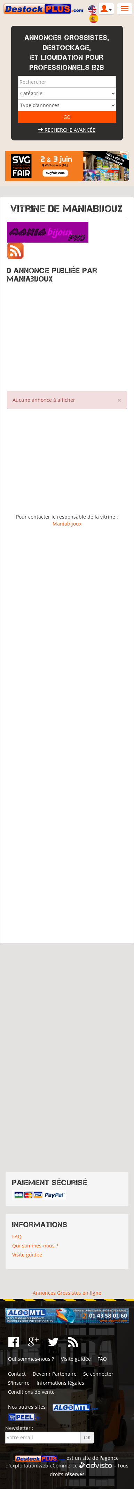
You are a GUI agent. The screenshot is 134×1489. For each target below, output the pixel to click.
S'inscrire (19, 1383)
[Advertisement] (67, 335)
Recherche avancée (66, 130)
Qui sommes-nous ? (35, 1245)
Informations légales (60, 1383)
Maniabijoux (67, 523)
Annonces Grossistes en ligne (67, 1292)
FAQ (17, 1236)
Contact (17, 1373)
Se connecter (98, 1373)
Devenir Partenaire (55, 1373)
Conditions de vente (31, 1392)
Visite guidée (27, 1254)
